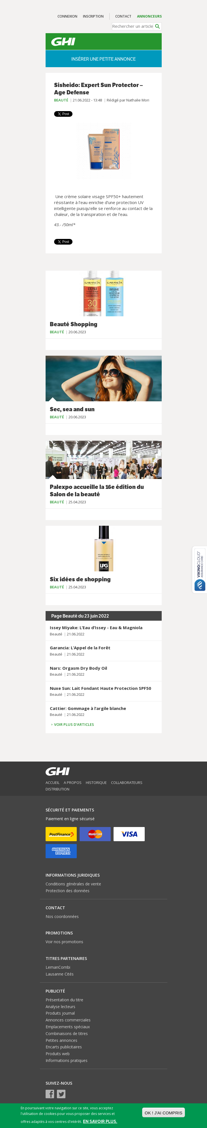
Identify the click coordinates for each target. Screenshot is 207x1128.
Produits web (58, 1053)
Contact (123, 16)
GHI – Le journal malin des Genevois (63, 41)
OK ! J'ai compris (163, 1112)
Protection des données (67, 890)
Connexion (67, 16)
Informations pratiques (67, 1060)
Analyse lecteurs (60, 1006)
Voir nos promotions (64, 941)
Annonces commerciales (68, 1020)
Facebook (50, 1094)
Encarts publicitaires (64, 1046)
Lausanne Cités (60, 974)
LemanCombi (58, 967)
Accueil (52, 782)
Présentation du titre (64, 999)
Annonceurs (149, 16)
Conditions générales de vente (73, 884)
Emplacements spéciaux (68, 1026)
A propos (73, 782)
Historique (96, 782)
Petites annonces (61, 1040)
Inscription (93, 16)
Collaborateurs (126, 782)
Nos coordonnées (62, 916)
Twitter (61, 1094)
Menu (149, 41)
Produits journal (60, 1013)
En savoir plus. (100, 1121)
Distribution (57, 789)
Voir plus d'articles (74, 724)
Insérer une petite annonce (103, 59)
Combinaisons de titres (67, 1033)
